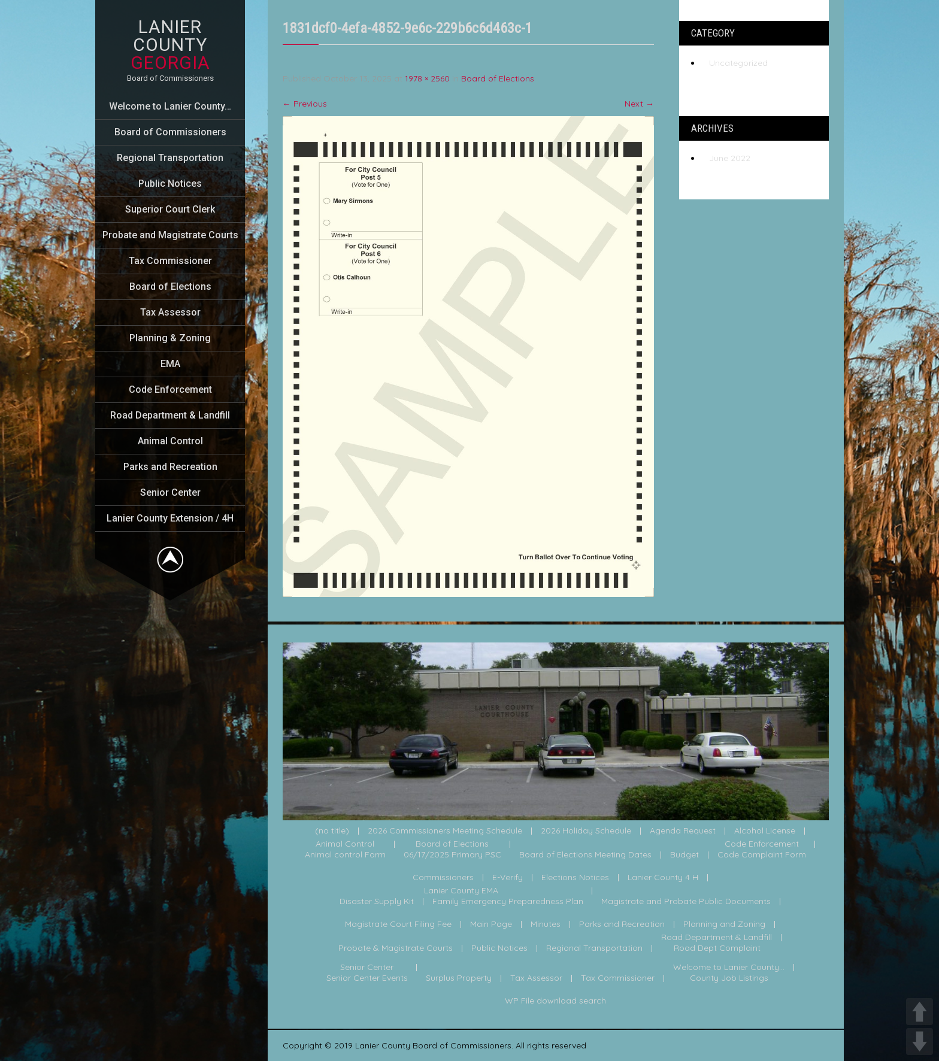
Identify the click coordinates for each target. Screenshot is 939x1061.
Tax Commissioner (170, 260)
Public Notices (170, 183)
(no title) (332, 831)
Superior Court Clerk (170, 209)
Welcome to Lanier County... (728, 967)
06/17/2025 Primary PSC (452, 855)
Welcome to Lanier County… (170, 106)
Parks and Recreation (170, 466)
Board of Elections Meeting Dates (585, 855)
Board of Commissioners (170, 132)
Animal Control (170, 441)
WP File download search (555, 1001)
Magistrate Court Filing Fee (398, 924)
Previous (305, 103)
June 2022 (729, 158)
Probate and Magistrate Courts (170, 235)
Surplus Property (459, 978)
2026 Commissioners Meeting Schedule (445, 831)
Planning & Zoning (170, 338)
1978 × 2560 (427, 78)
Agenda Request (683, 831)
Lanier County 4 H (663, 877)
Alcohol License (764, 831)
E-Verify (507, 877)
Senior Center (170, 492)
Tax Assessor (170, 312)
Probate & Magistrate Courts (395, 948)
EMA (170, 363)
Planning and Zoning (724, 924)
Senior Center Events (367, 978)
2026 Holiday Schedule (586, 831)
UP (919, 1011)
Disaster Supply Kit (377, 901)
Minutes (546, 924)
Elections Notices (575, 877)
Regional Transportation (170, 157)
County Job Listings (729, 978)
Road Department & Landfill (170, 415)
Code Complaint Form (761, 855)
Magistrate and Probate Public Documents (686, 901)
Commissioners (443, 877)
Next (639, 103)
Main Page (491, 924)
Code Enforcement (170, 389)
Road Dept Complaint (717, 948)
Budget (684, 855)
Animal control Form (345, 855)
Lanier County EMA (461, 891)
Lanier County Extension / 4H (170, 518)
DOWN (919, 1041)
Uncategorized (738, 62)
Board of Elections (170, 286)
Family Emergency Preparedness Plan (507, 901)
